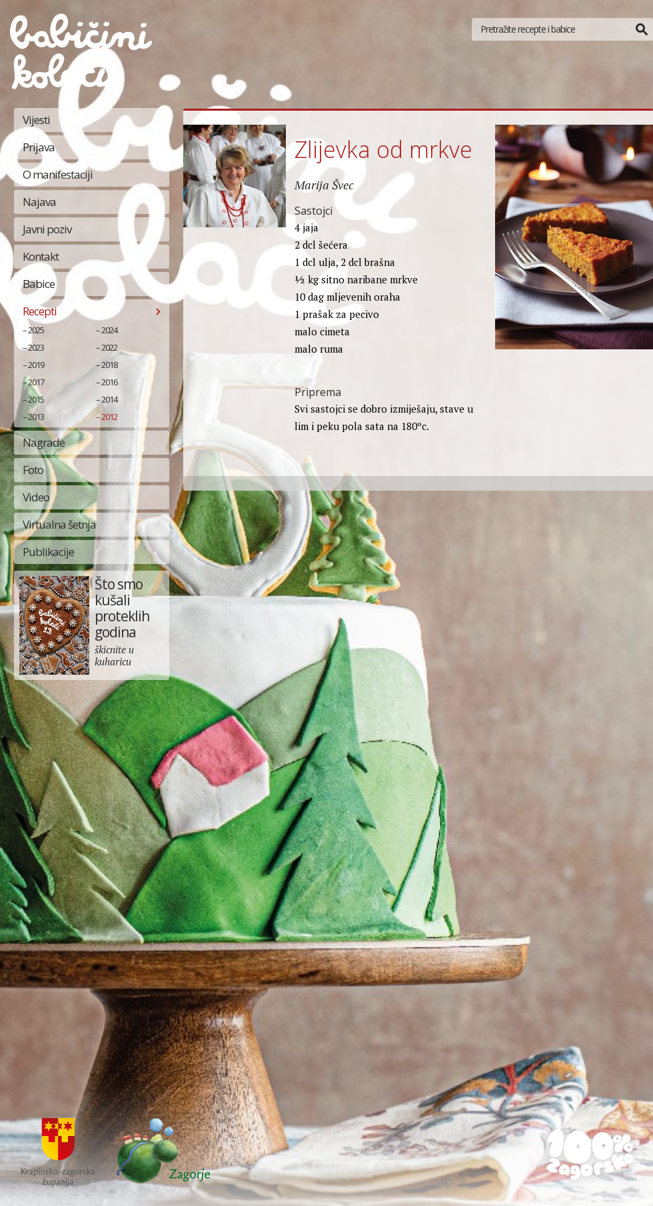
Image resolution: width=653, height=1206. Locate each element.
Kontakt (41, 256)
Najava (39, 201)
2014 (109, 399)
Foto (33, 469)
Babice (39, 283)
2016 (109, 382)
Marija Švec (324, 185)
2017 (36, 382)
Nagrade (44, 442)
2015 (36, 399)
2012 (109, 417)
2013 (36, 417)
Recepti (40, 311)
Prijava (39, 147)
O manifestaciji (58, 174)
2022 (109, 347)
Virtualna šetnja (59, 524)
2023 (36, 347)
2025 (36, 330)
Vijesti (36, 119)
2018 (109, 365)
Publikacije (48, 551)
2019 (36, 365)
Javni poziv (47, 229)
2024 (109, 330)
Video (36, 497)
